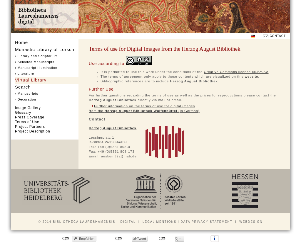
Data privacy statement (207, 221)
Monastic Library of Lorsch (44, 49)
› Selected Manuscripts (34, 62)
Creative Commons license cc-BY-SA (236, 72)
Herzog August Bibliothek (112, 128)
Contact (278, 36)
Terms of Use (27, 122)
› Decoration (25, 99)
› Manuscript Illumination (36, 67)
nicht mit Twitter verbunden (118, 238)
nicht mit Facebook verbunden (65, 238)
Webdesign (250, 221)
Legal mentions (159, 221)
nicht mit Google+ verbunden (162, 238)
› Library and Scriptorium (36, 56)
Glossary (23, 113)
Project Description (32, 131)
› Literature (24, 73)
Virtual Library (30, 79)
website (251, 76)
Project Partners (30, 127)
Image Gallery (28, 108)
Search (23, 86)
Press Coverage (29, 117)
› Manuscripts (26, 93)
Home (21, 42)
